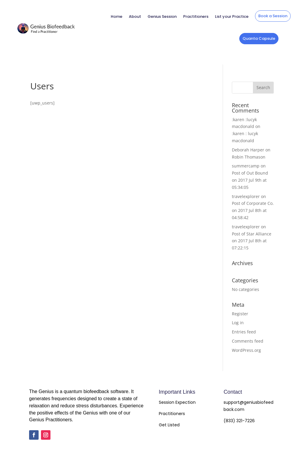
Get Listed (169, 425)
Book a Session (272, 16)
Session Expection (177, 402)
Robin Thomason (248, 157)
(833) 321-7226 (239, 421)
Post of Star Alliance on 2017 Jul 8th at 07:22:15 (251, 241)
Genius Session (162, 16)
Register (240, 313)
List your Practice (231, 16)
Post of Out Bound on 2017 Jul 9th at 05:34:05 (250, 180)
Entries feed (244, 332)
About (135, 16)
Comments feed (247, 341)
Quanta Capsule (259, 38)
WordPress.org (246, 350)
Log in (238, 322)
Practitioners (195, 16)
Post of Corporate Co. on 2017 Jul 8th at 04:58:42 (253, 210)
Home (116, 16)
